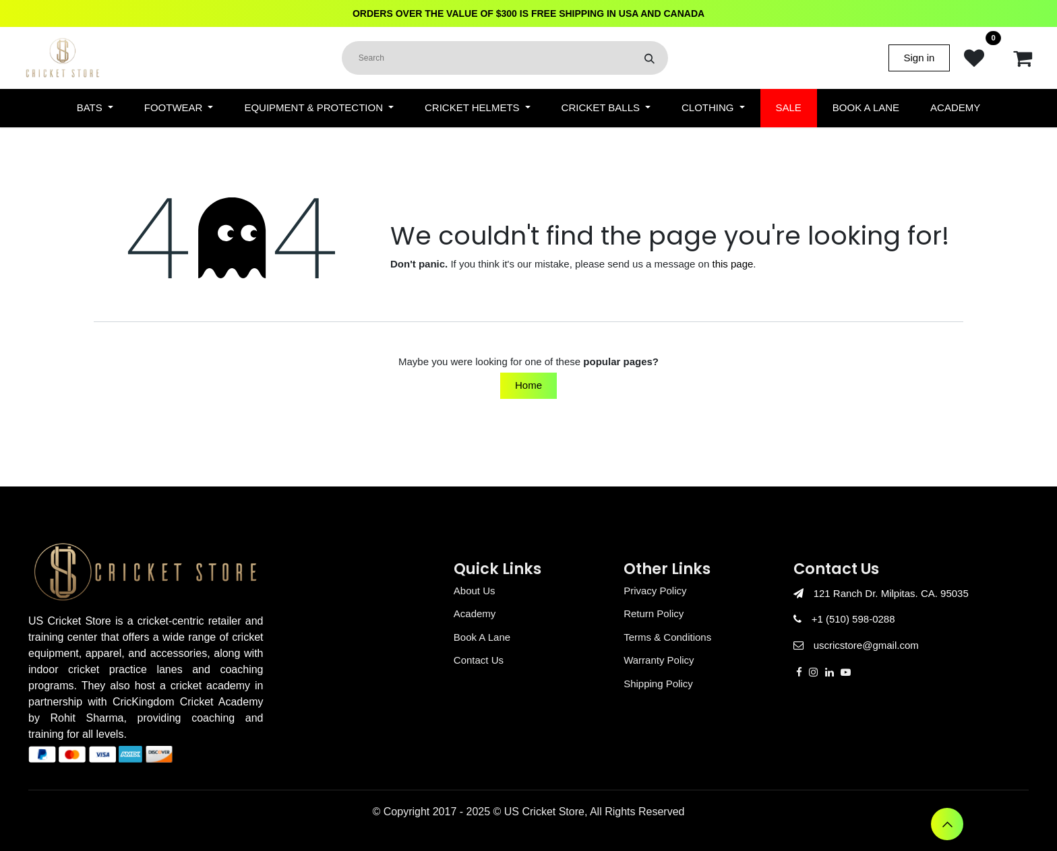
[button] (947, 824)
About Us (474, 590)
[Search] (649, 57)
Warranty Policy (659, 660)
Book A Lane (482, 637)
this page (732, 264)
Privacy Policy (655, 590)
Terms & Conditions (667, 637)
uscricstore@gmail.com (866, 645)
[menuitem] (95, 108)
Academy (475, 613)
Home (528, 385)
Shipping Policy (658, 683)
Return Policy (654, 613)
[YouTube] (846, 672)
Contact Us (479, 660)
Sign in (919, 57)
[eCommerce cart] (1022, 58)
